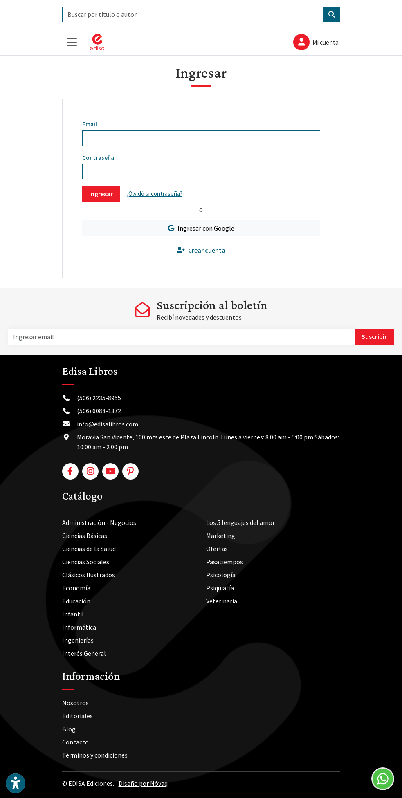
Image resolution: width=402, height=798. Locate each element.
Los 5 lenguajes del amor (240, 522)
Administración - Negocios (99, 522)
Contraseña (98, 157)
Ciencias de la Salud (89, 549)
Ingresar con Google (201, 228)
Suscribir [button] (374, 336)
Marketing (220, 535)
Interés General (84, 653)
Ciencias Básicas (84, 535)
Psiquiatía (220, 588)
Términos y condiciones (95, 755)
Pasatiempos (224, 562)
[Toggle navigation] (72, 42)
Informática (79, 627)
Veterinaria (221, 601)
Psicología (221, 575)
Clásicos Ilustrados (88, 575)
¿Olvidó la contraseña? (154, 193)
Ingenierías (78, 640)
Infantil (73, 614)
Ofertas (217, 549)
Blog (69, 729)
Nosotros (75, 703)
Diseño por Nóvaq (143, 783)
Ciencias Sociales (85, 562)
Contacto (75, 742)
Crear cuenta (201, 250)
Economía (76, 588)
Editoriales (77, 716)
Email (89, 124)
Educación (76, 601)
